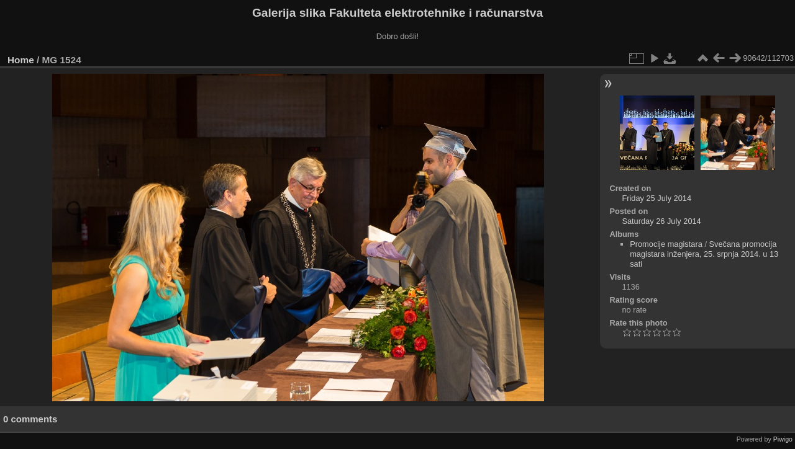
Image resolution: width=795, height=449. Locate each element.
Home (20, 60)
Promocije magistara (666, 244)
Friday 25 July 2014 (656, 198)
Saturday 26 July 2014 (661, 221)
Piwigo (783, 439)
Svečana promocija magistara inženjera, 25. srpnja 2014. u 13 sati (704, 254)
